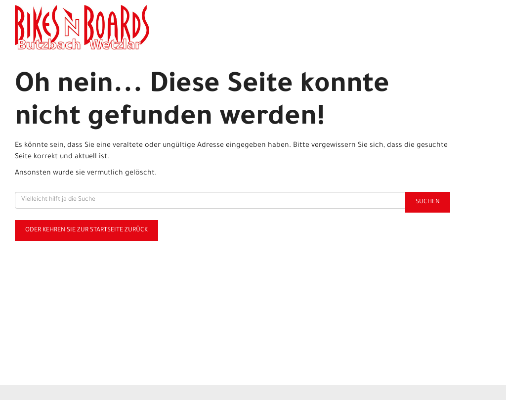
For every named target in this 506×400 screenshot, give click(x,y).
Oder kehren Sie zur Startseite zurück (86, 230)
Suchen (428, 202)
